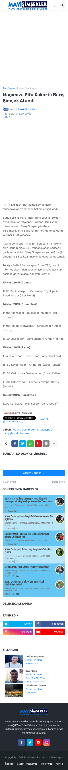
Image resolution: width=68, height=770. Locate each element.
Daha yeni (10, 482)
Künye (59, 763)
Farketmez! (31, 663)
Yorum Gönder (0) (34, 472)
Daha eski (57, 482)
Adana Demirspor (27, 88)
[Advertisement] (34, 49)
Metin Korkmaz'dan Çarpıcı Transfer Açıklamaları (27, 566)
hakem (24, 433)
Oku (16, 511)
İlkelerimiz (46, 763)
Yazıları (38, 660)
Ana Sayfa (9, 88)
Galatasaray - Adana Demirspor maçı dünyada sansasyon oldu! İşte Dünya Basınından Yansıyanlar (28, 500)
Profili (28, 660)
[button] (4, 5)
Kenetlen (30, 692)
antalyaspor (43, 429)
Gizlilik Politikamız (27, 763)
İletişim (9, 763)
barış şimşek (11, 433)
